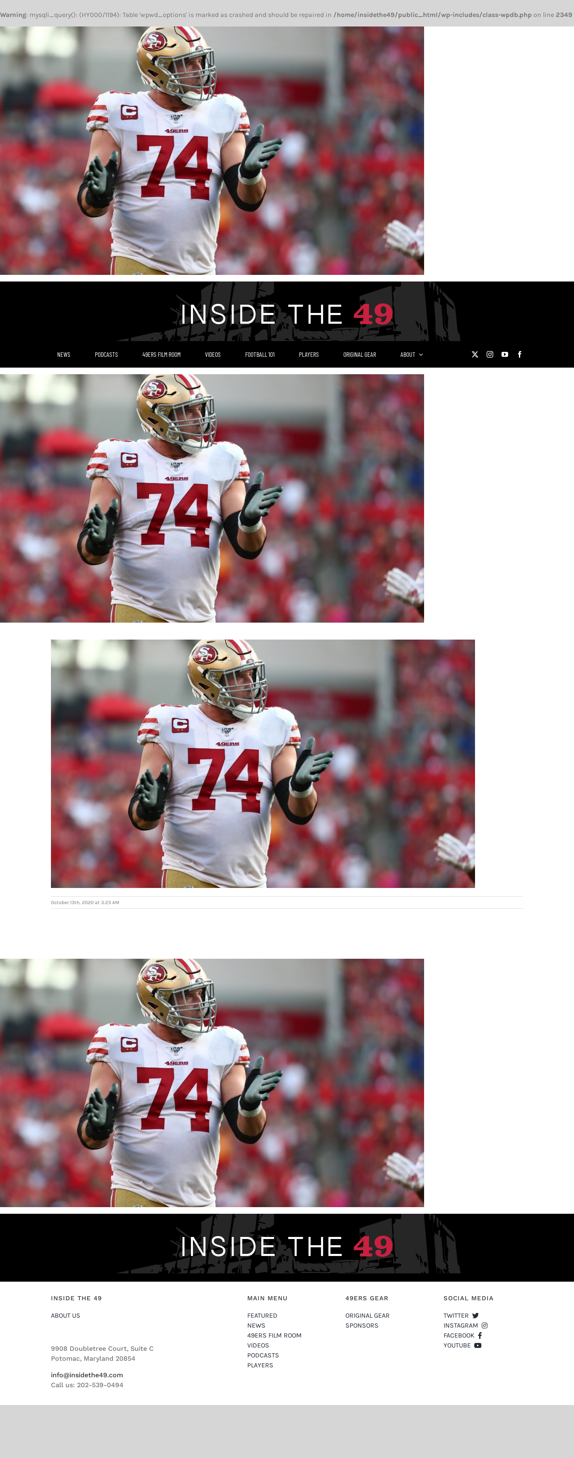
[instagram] (490, 354)
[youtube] (505, 354)
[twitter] (475, 354)
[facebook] (519, 354)
